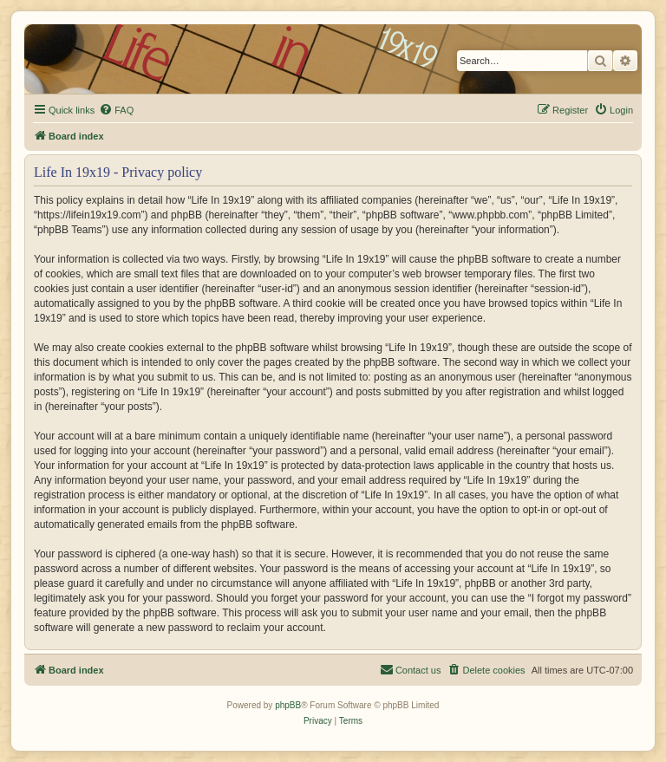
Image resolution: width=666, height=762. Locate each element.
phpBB (288, 705)
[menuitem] (116, 110)
